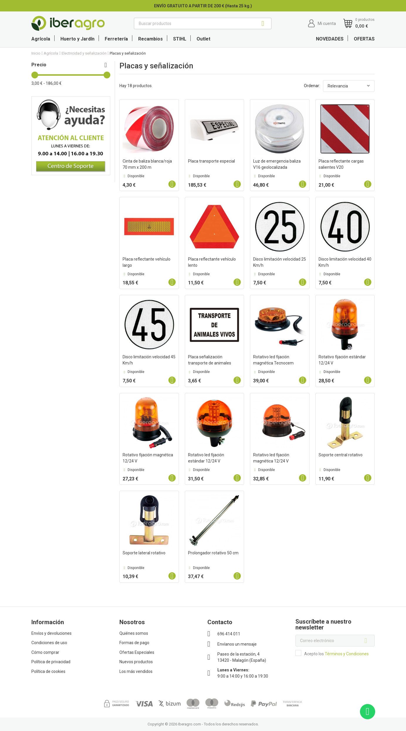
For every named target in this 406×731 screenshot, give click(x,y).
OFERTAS (364, 39)
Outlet (203, 39)
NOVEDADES (330, 39)
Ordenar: (312, 85)
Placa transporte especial (211, 161)
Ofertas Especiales (136, 652)
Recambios (150, 39)
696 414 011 (228, 634)
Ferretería (116, 39)
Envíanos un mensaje (237, 644)
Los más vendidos (136, 671)
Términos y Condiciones (347, 653)
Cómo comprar (45, 652)
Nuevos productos (136, 661)
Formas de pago (134, 642)
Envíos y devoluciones (51, 633)
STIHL (179, 39)
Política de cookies (48, 671)
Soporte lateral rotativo (144, 553)
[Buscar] (203, 23)
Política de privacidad (50, 661)
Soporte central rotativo (341, 455)
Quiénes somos (133, 633)
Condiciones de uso (49, 642)
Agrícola (40, 39)
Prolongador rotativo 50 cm (213, 553)
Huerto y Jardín (77, 39)
